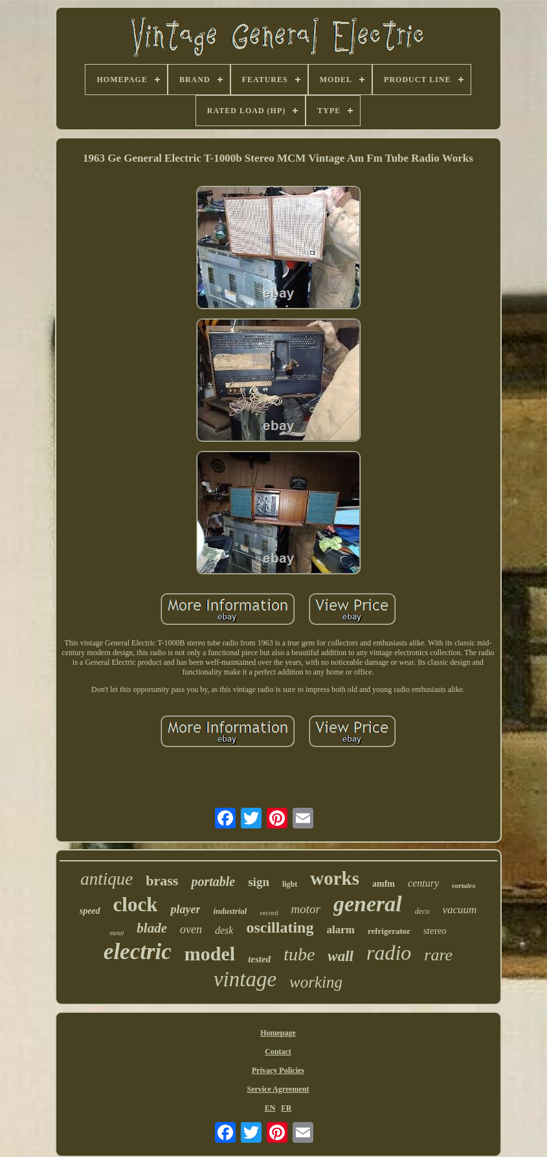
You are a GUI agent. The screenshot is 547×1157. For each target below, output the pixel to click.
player (185, 909)
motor (305, 909)
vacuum (459, 909)
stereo (435, 930)
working (315, 982)
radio (388, 952)
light (289, 884)
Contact (278, 1051)
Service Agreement (278, 1089)
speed (90, 911)
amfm (383, 884)
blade (152, 928)
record (269, 912)
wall (340, 956)
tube (299, 954)
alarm (340, 930)
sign (258, 882)
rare (438, 955)
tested (259, 959)
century (423, 883)
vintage (245, 979)
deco (422, 911)
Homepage (278, 1032)
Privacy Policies (278, 1070)
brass (162, 880)
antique (106, 879)
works (334, 878)
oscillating (279, 927)
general (367, 904)
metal (116, 932)
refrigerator (389, 931)
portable (213, 881)
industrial (230, 911)
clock (135, 904)
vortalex (464, 885)
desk (224, 930)
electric (138, 951)
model (209, 953)
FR (286, 1107)
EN (270, 1107)
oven (191, 929)
